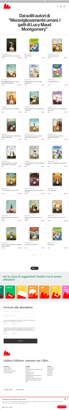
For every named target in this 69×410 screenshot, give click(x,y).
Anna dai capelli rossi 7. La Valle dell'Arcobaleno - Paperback (9, 163)
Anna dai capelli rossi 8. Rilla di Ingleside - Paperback (34, 163)
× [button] (67, 398)
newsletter (50, 368)
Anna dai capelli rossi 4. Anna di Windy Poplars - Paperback (11, 136)
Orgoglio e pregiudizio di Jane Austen (57, 163)
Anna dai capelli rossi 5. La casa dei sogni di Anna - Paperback (33, 136)
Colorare (14, 287)
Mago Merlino (28, 56)
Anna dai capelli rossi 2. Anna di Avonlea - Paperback (34, 109)
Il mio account (8, 368)
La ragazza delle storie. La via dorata (11, 56)
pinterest (50, 374)
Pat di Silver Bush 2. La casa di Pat (10, 190)
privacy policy (29, 372)
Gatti (47, 287)
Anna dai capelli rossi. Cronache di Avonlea (33, 218)
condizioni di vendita (10, 371)
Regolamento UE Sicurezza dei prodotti (34, 370)
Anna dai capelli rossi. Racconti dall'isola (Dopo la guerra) (11, 245)
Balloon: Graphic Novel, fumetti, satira (37, 292)
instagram (50, 369)
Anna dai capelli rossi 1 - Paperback (10, 108)
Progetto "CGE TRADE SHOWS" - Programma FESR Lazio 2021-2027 (33, 380)
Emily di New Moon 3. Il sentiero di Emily (10, 218)
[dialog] (34, 403)
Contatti (27, 368)
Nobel (59, 287)
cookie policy (29, 374)
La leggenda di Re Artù (53, 81)
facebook (50, 371)
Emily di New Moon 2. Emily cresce (56, 217)
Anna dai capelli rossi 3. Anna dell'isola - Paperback (57, 109)
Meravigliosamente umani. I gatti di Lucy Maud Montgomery (10, 82)
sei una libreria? (8, 372)
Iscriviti (20, 341)
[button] (7, 407)
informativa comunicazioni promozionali (33, 376)
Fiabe (25, 287)
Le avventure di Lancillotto (31, 244)
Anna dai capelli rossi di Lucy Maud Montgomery (33, 82)
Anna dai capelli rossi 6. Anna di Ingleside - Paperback (55, 136)
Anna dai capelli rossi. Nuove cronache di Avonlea (34, 190)
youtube (49, 372)
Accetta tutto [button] (60, 406)
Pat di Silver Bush (52, 190)
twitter (49, 375)
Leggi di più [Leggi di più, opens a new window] (24, 402)
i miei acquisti (7, 369)
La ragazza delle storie (53, 56)
